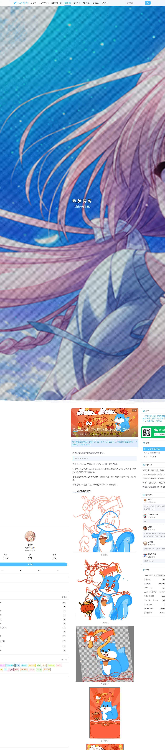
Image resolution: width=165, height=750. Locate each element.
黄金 (39, 657)
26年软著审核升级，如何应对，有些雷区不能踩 (132, 478)
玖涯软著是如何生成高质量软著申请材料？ (132, 474)
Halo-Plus (36, 665)
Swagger (20, 661)
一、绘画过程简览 (130, 449)
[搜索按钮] (148, 3)
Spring (26, 669)
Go (18, 665)
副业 (34, 657)
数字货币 (34, 669)
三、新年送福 (128, 456)
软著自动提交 (21, 652)
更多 (41, 584)
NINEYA (44, 3)
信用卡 (19, 669)
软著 (40, 652)
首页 (33, 3)
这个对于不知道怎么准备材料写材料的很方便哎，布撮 (135, 507)
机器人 (19, 657)
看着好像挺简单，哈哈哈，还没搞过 (134, 548)
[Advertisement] (30, 711)
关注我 (30, 551)
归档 (68, 3)
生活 (112, 410)
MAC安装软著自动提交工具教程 (132, 470)
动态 (77, 3)
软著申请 (56, 3)
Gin (33, 661)
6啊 (123, 521)
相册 (86, 3)
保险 (29, 665)
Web (38, 661)
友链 (95, 3)
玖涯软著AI (32, 652)
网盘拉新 (27, 657)
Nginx (23, 665)
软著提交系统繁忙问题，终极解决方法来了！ (132, 487)
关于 (105, 3)
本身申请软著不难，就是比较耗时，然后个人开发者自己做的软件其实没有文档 (135, 535)
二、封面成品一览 (130, 453)
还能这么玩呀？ (127, 561)
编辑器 (27, 661)
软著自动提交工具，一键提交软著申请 (132, 483)
